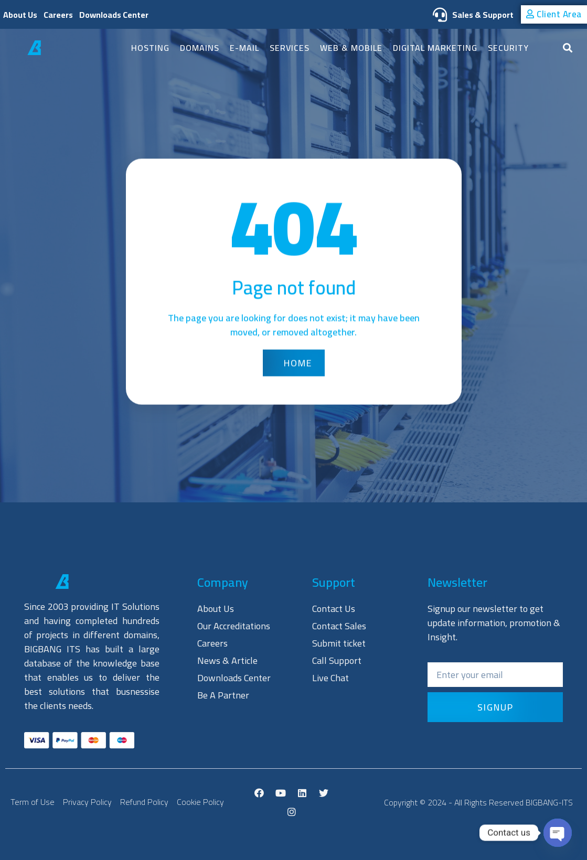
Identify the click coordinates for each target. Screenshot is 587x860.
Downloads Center (113, 15)
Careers (58, 15)
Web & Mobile (351, 48)
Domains (199, 48)
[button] (554, 14)
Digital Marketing (435, 48)
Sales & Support (471, 15)
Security (508, 48)
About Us (20, 15)
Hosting (150, 48)
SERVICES (289, 48)
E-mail (244, 48)
